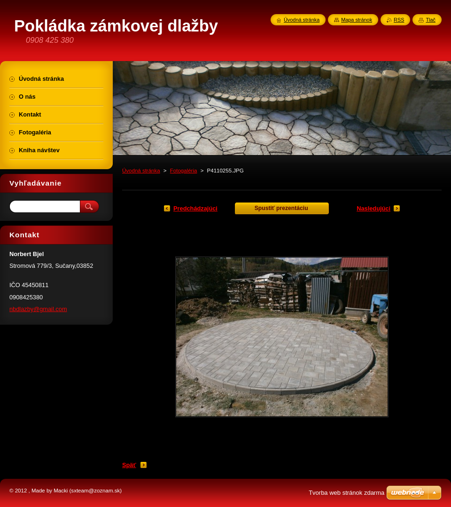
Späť (129, 464)
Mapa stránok (356, 20)
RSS (399, 20)
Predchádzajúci (195, 208)
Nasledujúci (373, 208)
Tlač (430, 20)
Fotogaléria (183, 170)
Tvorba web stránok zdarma (346, 492)
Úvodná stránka (141, 170)
